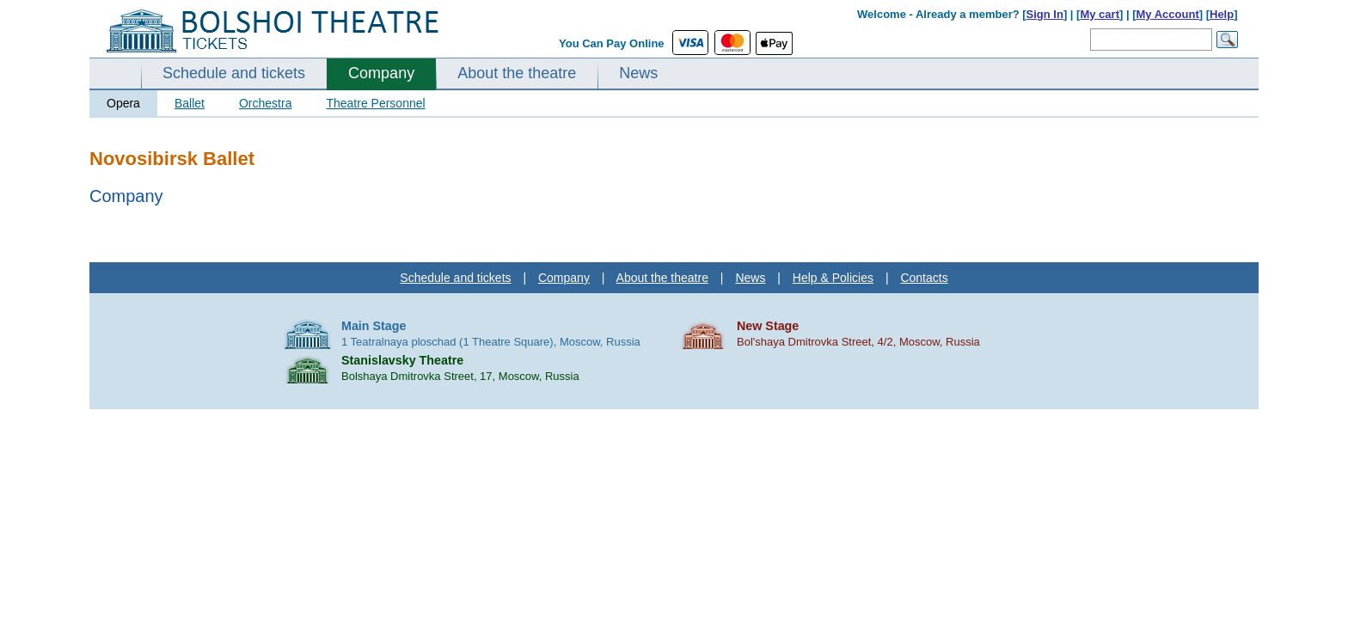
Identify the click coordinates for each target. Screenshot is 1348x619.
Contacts (923, 278)
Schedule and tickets (233, 73)
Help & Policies (833, 278)
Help (1222, 14)
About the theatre (516, 73)
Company (381, 73)
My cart (1099, 14)
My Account (1168, 14)
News (638, 73)
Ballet (190, 103)
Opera (123, 103)
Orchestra (265, 103)
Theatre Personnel (375, 103)
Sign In (1044, 14)
